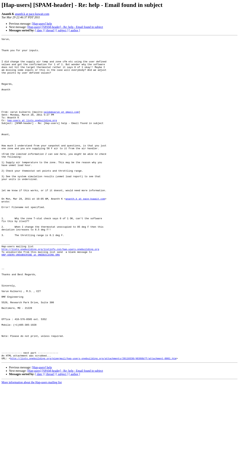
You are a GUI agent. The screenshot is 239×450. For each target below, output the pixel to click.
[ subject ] (62, 30)
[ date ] (39, 30)
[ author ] (74, 30)
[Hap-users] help (42, 23)
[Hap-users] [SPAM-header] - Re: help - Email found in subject (65, 27)
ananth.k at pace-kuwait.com (32, 13)
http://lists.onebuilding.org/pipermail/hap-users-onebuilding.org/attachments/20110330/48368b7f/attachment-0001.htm (93, 422)
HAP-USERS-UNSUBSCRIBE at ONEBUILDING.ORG (30, 298)
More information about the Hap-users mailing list (31, 446)
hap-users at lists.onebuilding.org (32, 137)
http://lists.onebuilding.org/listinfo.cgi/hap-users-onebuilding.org (50, 291)
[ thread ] (49, 30)
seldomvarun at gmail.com (61, 127)
